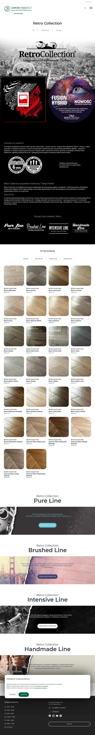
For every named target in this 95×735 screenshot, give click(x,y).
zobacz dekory (47, 525)
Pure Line (25, 258)
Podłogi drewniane (45, 30)
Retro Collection (59, 30)
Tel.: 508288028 (88, 1)
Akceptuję (24, 694)
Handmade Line (68, 258)
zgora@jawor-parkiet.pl (58, 707)
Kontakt (78, 724)
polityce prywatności (42, 686)
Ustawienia (12, 694)
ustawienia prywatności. (40, 688)
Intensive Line (53, 258)
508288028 (55, 712)
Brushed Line (39, 258)
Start (34, 30)
